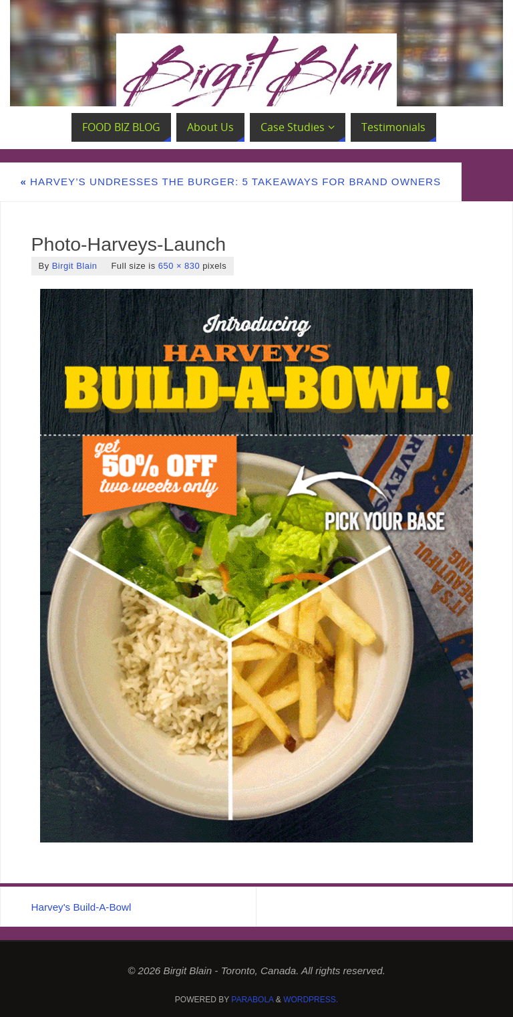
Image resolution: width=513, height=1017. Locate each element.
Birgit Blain (75, 266)
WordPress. (310, 999)
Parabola (252, 999)
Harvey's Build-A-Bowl (81, 907)
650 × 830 (179, 266)
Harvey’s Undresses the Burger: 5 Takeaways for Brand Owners (230, 181)
